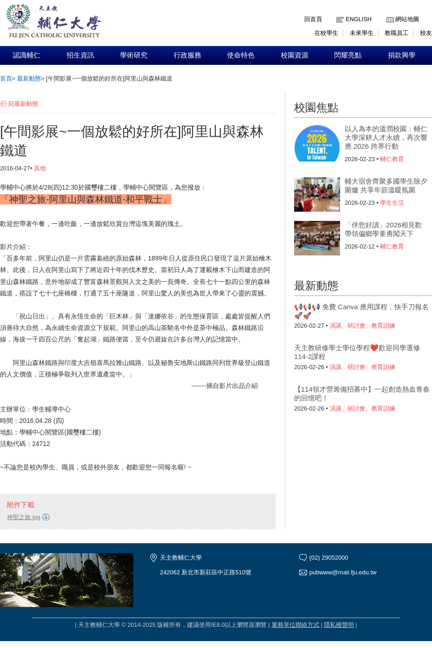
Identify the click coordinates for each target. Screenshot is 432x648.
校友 (426, 32)
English (358, 19)
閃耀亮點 (348, 55)
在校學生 (326, 32)
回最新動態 (23, 103)
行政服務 (187, 55)
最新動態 (29, 78)
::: (388, 12)
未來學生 (362, 32)
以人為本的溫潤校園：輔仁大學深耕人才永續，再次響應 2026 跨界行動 (386, 137)
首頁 (6, 78)
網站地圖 (407, 19)
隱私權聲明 (339, 624)
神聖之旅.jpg (23, 517)
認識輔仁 (26, 55)
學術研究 (134, 55)
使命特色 (241, 55)
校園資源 (294, 55)
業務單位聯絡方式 (295, 624)
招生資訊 (80, 55)
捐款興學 (401, 55)
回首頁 (313, 19)
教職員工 (397, 32)
